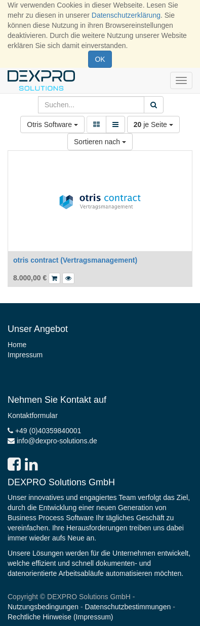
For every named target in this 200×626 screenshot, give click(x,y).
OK (100, 59)
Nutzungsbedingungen (43, 607)
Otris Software (52, 124)
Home (17, 345)
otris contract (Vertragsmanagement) (75, 260)
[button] (68, 278)
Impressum (25, 355)
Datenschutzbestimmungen (128, 607)
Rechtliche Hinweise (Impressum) (60, 617)
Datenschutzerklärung (126, 15)
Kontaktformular (33, 415)
